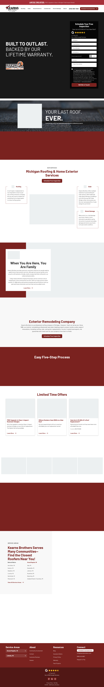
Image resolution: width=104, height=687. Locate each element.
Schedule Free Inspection (88, 8)
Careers (31, 660)
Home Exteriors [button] (37, 8)
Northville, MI (11, 576)
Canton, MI (10, 568)
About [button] (65, 8)
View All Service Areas (14, 582)
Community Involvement (36, 650)
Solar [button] (29, 8)
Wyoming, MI (30, 576)
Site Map (56, 682)
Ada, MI (29, 565)
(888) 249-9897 (81, 656)
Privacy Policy (77, 81)
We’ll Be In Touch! (84, 85)
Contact (31, 653)
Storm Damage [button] (57, 8)
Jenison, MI (30, 571)
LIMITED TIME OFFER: (37, 2)
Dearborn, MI (11, 571)
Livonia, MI (11, 573)
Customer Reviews (34, 657)
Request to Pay (81, 659)
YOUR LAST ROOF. (65, 115)
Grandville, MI (30, 568)
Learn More (27, 288)
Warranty (55, 660)
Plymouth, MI (11, 579)
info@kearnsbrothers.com (84, 653)
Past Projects (57, 663)
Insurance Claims (57, 653)
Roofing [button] (23, 8)
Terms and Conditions (86, 81)
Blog (54, 650)
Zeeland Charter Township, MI (35, 579)
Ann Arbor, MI (11, 565)
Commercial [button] (47, 8)
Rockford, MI (30, 573)
